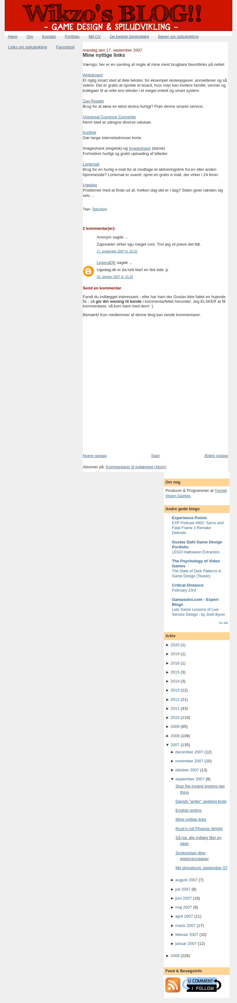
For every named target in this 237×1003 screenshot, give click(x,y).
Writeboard (92, 75)
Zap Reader (93, 101)
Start (155, 455)
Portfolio (72, 36)
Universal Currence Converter (109, 117)
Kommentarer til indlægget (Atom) (136, 467)
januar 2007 (186, 943)
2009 (174, 726)
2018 (174, 653)
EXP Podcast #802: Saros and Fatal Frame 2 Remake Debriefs (198, 528)
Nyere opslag (95, 455)
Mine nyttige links (104, 55)
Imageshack (140, 148)
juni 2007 (183, 898)
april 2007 (184, 916)
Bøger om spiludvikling (178, 36)
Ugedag (90, 185)
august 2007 (186, 880)
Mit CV (95, 36)
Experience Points (189, 517)
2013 (174, 690)
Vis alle (223, 622)
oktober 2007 (187, 770)
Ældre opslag (216, 455)
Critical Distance (188, 585)
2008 (174, 735)
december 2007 (189, 752)
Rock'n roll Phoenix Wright (198, 828)
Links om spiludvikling (27, 47)
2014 (174, 681)
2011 (174, 708)
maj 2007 (183, 907)
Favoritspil (65, 47)
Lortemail (91, 164)
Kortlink (89, 132)
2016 (174, 663)
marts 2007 (185, 925)
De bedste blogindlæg (129, 36)
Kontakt (49, 36)
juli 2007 (182, 889)
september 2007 (189, 779)
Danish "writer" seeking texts (200, 801)
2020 (174, 644)
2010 (174, 717)
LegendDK (106, 262)
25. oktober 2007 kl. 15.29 (115, 277)
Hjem (12, 36)
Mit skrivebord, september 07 (201, 867)
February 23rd (184, 590)
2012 (174, 699)
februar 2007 (186, 934)
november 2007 (189, 761)
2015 (174, 672)
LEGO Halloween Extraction (196, 552)
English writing (188, 810)
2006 (174, 955)
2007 (174, 744)
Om (30, 36)
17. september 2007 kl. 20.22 (117, 251)
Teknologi (99, 209)
